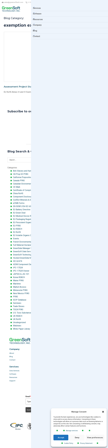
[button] (103, 412)
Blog (11, 356)
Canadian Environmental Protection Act (29, 184)
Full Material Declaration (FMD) (26, 245)
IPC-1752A (18, 267)
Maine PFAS (18, 280)
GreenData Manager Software (26, 248)
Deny (77, 437)
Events (16, 238)
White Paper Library (21, 329)
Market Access (19, 287)
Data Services (14, 371)
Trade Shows (18, 306)
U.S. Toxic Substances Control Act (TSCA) (31, 313)
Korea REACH (19, 277)
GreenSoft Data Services (23, 251)
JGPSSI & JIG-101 (21, 274)
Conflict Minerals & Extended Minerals (29, 200)
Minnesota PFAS (20, 290)
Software (12, 374)
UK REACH (17, 316)
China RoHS (18, 193)
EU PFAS (17, 225)
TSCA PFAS (18, 309)
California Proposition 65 (24, 177)
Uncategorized (19, 322)
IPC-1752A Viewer (21, 271)
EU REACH (17, 229)
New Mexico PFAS (21, 293)
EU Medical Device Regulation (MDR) (29, 216)
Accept (61, 437)
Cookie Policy (68, 443)
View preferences (95, 437)
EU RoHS (17, 232)
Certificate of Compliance (24, 190)
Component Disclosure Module (26, 196)
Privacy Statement (86, 443)
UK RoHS (17, 319)
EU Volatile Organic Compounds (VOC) (29, 235)
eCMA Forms (18, 203)
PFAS (15, 296)
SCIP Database (19, 300)
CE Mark (16, 187)
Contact (12, 360)
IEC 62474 (17, 261)
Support (12, 381)
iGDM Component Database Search (28, 264)
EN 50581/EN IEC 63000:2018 (26, 206)
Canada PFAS (19, 180)
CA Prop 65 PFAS (20, 174)
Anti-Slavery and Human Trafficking (28, 171)
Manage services (72, 431)
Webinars (17, 325)
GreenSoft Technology (22, 255)
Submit (29, 410)
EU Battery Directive (21, 209)
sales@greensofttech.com (13, 2)
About (11, 353)
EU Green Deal (19, 213)
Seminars (17, 303)
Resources (13, 377)
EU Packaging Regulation (24, 219)
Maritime (17, 284)
